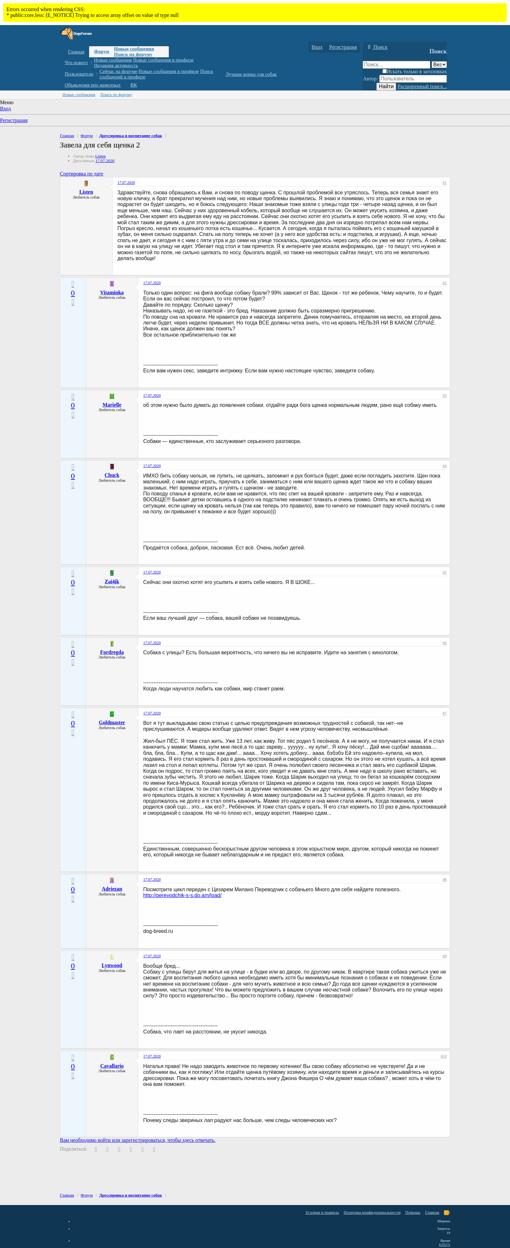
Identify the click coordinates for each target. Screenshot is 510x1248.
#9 (445, 956)
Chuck (112, 475)
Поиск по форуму (133, 54)
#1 (445, 182)
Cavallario (112, 1066)
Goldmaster (112, 722)
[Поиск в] (439, 64)
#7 (445, 713)
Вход (5, 108)
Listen (100, 156)
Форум (101, 51)
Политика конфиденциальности (371, 1212)
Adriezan (112, 889)
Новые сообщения (134, 48)
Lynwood (112, 965)
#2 (445, 283)
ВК (133, 85)
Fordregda (112, 652)
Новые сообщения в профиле (163, 59)
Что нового (76, 62)
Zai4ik (112, 581)
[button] (91, 62)
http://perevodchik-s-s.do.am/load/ (182, 895)
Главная (76, 51)
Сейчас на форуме (118, 71)
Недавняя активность (116, 65)
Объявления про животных (93, 85)
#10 (444, 1056)
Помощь (412, 1212)
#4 (445, 466)
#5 (445, 572)
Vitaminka (112, 292)
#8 (445, 879)
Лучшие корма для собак (250, 74)
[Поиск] (377, 47)
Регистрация (14, 120)
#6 (445, 643)
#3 (445, 395)
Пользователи (79, 73)
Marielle (111, 405)
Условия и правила (322, 1212)
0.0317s (444, 1244)
